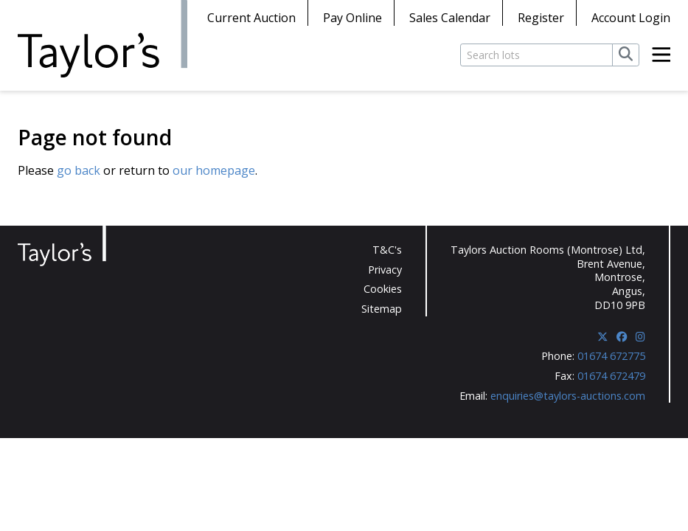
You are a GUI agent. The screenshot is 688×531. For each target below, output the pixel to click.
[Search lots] (536, 55)
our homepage (214, 170)
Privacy (385, 270)
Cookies (383, 289)
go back (78, 170)
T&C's (387, 250)
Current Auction (251, 18)
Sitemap (381, 309)
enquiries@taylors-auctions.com (567, 396)
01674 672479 (611, 376)
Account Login (630, 18)
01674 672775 (611, 356)
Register (541, 18)
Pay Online (352, 18)
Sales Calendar (449, 18)
